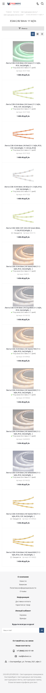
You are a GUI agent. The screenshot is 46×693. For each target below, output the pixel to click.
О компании (23, 577)
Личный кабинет (23, 611)
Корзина (23, 615)
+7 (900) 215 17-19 (25, 651)
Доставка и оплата (23, 601)
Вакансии (23, 585)
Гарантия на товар (23, 605)
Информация (23, 597)
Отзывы (23, 591)
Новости (23, 581)
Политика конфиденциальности (23, 588)
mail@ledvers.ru (25, 656)
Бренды (23, 618)
